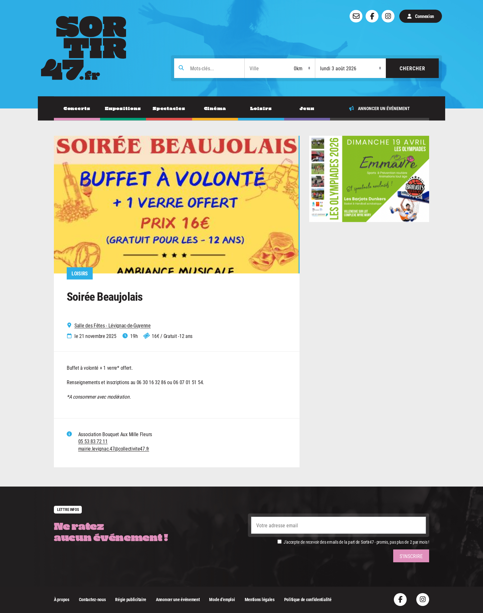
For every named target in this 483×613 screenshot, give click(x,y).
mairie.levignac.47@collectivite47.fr (113, 448)
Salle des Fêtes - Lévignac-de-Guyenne (112, 325)
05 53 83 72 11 (93, 441)
